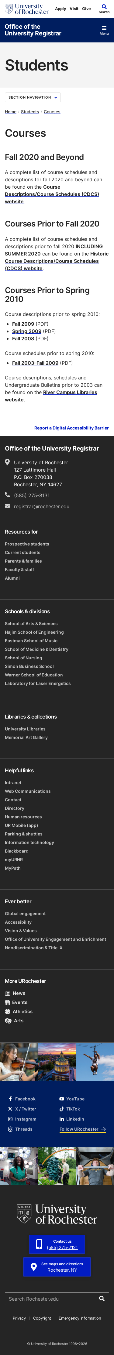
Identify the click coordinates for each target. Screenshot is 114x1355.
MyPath (13, 868)
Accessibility (18, 922)
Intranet (13, 782)
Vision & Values (21, 930)
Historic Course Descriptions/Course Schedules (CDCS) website (57, 261)
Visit (74, 8)
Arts (14, 1020)
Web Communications (28, 791)
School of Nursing (23, 658)
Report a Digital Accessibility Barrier (71, 428)
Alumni (12, 578)
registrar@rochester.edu (41, 506)
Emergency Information (80, 1318)
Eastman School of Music (31, 640)
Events (16, 1002)
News (15, 993)
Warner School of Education (34, 675)
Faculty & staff (19, 569)
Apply (60, 8)
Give (86, 8)
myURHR (14, 859)
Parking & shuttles (24, 834)
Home (10, 111)
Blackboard (17, 851)
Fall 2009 (23, 324)
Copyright (42, 1318)
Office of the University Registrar (33, 29)
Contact (13, 799)
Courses (52, 111)
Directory (14, 808)
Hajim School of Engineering (34, 632)
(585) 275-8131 (32, 495)
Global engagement (25, 913)
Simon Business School (29, 666)
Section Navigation (33, 97)
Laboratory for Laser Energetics (38, 683)
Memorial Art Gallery (26, 737)
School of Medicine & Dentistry (36, 649)
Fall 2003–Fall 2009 (35, 363)
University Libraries (25, 729)
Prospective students (27, 544)
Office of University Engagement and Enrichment (55, 939)
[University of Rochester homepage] (27, 9)
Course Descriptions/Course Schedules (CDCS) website (52, 194)
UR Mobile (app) (21, 825)
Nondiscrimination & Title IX (34, 948)
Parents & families (23, 561)
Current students (22, 552)
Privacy (19, 1318)
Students (30, 111)
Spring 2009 (26, 331)
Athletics (19, 1011)
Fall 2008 (23, 338)
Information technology (29, 842)
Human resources (23, 817)
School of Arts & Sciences (31, 623)
